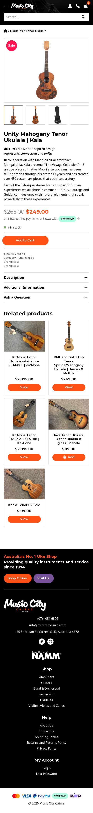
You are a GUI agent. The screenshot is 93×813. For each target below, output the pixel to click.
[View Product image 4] (79, 115)
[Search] (83, 17)
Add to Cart (25, 240)
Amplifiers (46, 677)
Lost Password (46, 774)
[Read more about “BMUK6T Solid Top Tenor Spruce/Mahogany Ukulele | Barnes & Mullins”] (68, 387)
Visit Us (43, 578)
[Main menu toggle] (5, 6)
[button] (68, 457)
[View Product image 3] (57, 115)
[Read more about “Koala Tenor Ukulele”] (24, 519)
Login (47, 768)
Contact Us (46, 731)
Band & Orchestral (46, 688)
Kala (16, 262)
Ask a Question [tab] (46, 297)
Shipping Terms (46, 737)
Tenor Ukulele (36, 31)
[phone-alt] (46, 618)
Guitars (46, 683)
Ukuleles (16, 31)
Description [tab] (46, 277)
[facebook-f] (43, 641)
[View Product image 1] (13, 115)
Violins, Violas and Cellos (46, 705)
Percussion (46, 694)
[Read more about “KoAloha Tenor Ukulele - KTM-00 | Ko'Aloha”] (24, 457)
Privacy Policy (46, 748)
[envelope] (46, 625)
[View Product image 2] (35, 115)
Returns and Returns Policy (46, 742)
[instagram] (50, 641)
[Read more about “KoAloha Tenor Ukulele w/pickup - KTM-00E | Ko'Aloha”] (24, 387)
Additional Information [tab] (46, 287)
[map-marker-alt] (46, 632)
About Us (46, 725)
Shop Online (17, 578)
